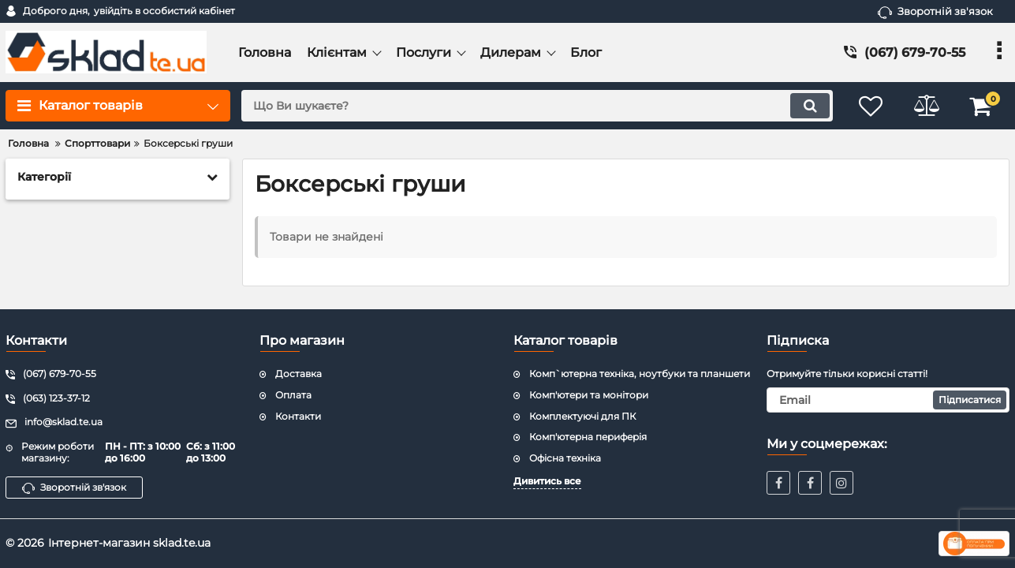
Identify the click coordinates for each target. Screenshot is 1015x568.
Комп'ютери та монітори (588, 395)
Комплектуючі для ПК (582, 416)
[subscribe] (888, 400)
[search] (537, 105)
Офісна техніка (565, 458)
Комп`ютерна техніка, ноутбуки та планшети (639, 373)
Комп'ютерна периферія (588, 437)
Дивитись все (547, 481)
